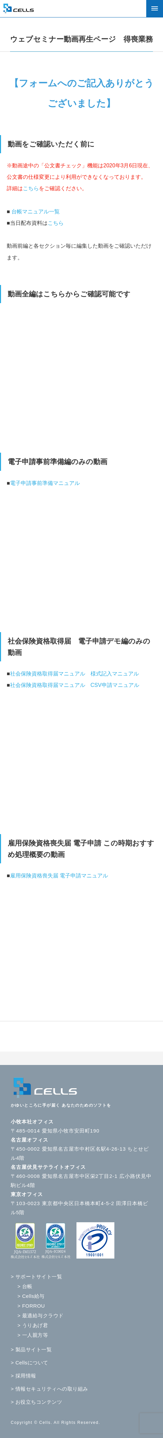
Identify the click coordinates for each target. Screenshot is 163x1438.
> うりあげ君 (32, 1325)
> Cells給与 (31, 1296)
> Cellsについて (29, 1362)
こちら (31, 188)
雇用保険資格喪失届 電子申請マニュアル (59, 875)
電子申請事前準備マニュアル (45, 483)
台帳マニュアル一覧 (35, 211)
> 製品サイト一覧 (31, 1349)
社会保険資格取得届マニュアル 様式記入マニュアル (74, 673)
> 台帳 (25, 1286)
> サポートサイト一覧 (36, 1276)
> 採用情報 (23, 1376)
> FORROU (31, 1306)
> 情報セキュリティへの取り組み (49, 1389)
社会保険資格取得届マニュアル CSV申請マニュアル (74, 685)
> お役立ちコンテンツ (36, 1402)
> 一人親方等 (32, 1335)
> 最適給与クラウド (40, 1315)
